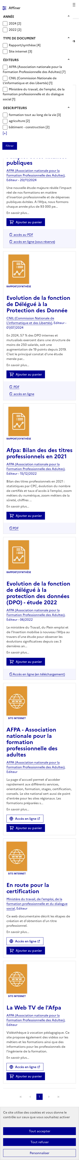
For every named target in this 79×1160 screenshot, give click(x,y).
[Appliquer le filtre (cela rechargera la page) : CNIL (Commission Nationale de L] (30, 80)
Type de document (19, 38)
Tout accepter (39, 1131)
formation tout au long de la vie (33, 114)
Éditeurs (11, 60)
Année (8, 16)
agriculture (17, 120)
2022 (13, 29)
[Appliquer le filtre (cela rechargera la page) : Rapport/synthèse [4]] (24, 45)
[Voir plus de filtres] (5, 133)
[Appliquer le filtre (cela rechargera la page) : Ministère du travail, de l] (34, 94)
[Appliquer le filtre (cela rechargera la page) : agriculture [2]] (19, 120)
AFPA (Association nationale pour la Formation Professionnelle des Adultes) (32, 69)
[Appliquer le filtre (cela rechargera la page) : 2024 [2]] (15, 23)
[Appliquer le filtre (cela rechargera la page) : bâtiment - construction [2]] (29, 127)
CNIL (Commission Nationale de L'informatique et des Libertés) (30, 80)
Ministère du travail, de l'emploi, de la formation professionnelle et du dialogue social (34, 94)
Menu (73, 5)
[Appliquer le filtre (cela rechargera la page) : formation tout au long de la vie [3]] (35, 114)
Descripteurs (15, 108)
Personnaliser (39, 1153)
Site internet (18, 51)
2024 (13, 23)
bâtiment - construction (27, 127)
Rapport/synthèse (23, 45)
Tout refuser (40, 1142)
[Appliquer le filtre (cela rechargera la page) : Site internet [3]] (20, 51)
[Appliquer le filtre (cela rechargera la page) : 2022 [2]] (15, 29)
